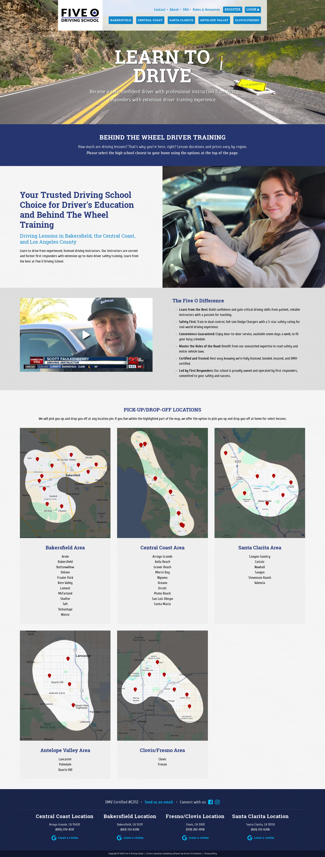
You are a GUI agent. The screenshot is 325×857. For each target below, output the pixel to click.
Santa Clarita (181, 20)
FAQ (186, 9)
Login (252, 9)
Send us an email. (159, 802)
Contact (160, 9)
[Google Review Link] (64, 837)
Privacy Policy (211, 853)
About (174, 9)
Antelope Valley (214, 20)
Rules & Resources (206, 9)
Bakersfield (120, 20)
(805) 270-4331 (64, 829)
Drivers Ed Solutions (192, 853)
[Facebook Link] (210, 802)
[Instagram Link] (217, 802)
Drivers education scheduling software (163, 853)
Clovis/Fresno (247, 20)
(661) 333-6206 (129, 829)
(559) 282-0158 (195, 829)
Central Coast (150, 20)
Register (233, 9)
